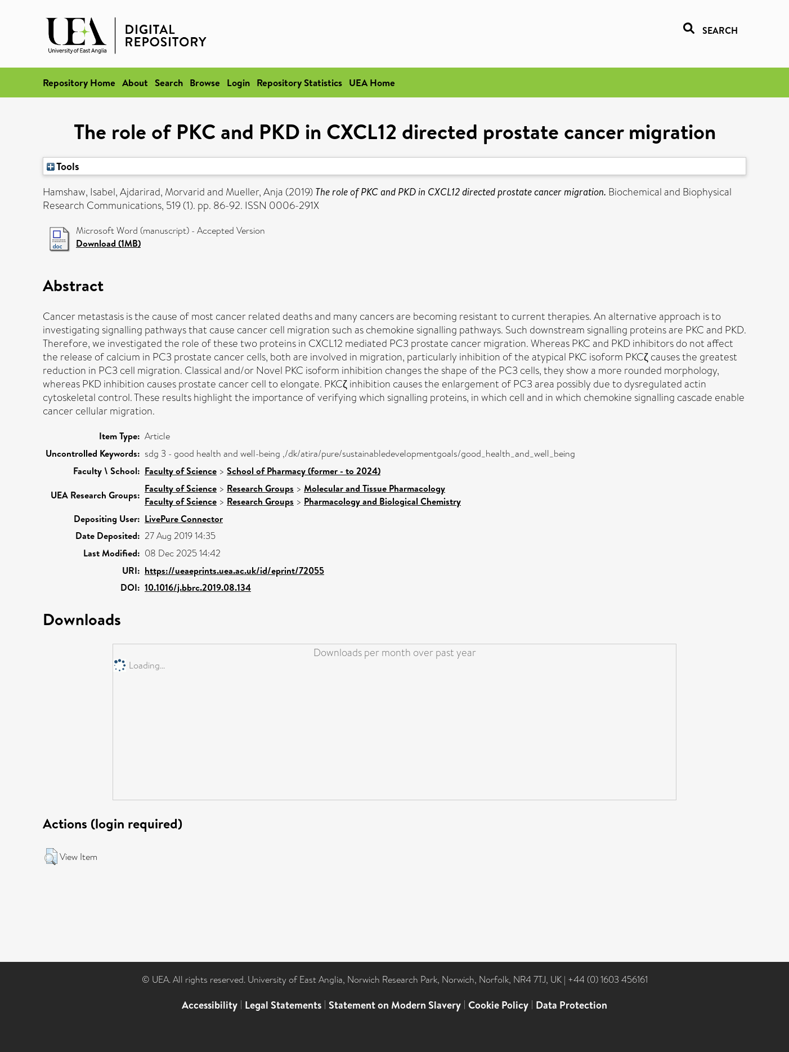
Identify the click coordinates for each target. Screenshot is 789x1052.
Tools (63, 166)
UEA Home (372, 82)
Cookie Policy (498, 1005)
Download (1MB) (108, 243)
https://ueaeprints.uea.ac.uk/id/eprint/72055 (234, 570)
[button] (50, 856)
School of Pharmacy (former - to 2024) (303, 471)
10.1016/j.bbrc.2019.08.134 (198, 587)
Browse (205, 82)
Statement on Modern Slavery (395, 1005)
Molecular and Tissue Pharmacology (374, 488)
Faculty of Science (181, 471)
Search (169, 82)
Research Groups (260, 488)
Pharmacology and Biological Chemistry (382, 501)
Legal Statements (283, 1005)
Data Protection (571, 1005)
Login (238, 82)
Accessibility (209, 1005)
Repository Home (79, 82)
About (135, 82)
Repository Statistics (299, 82)
